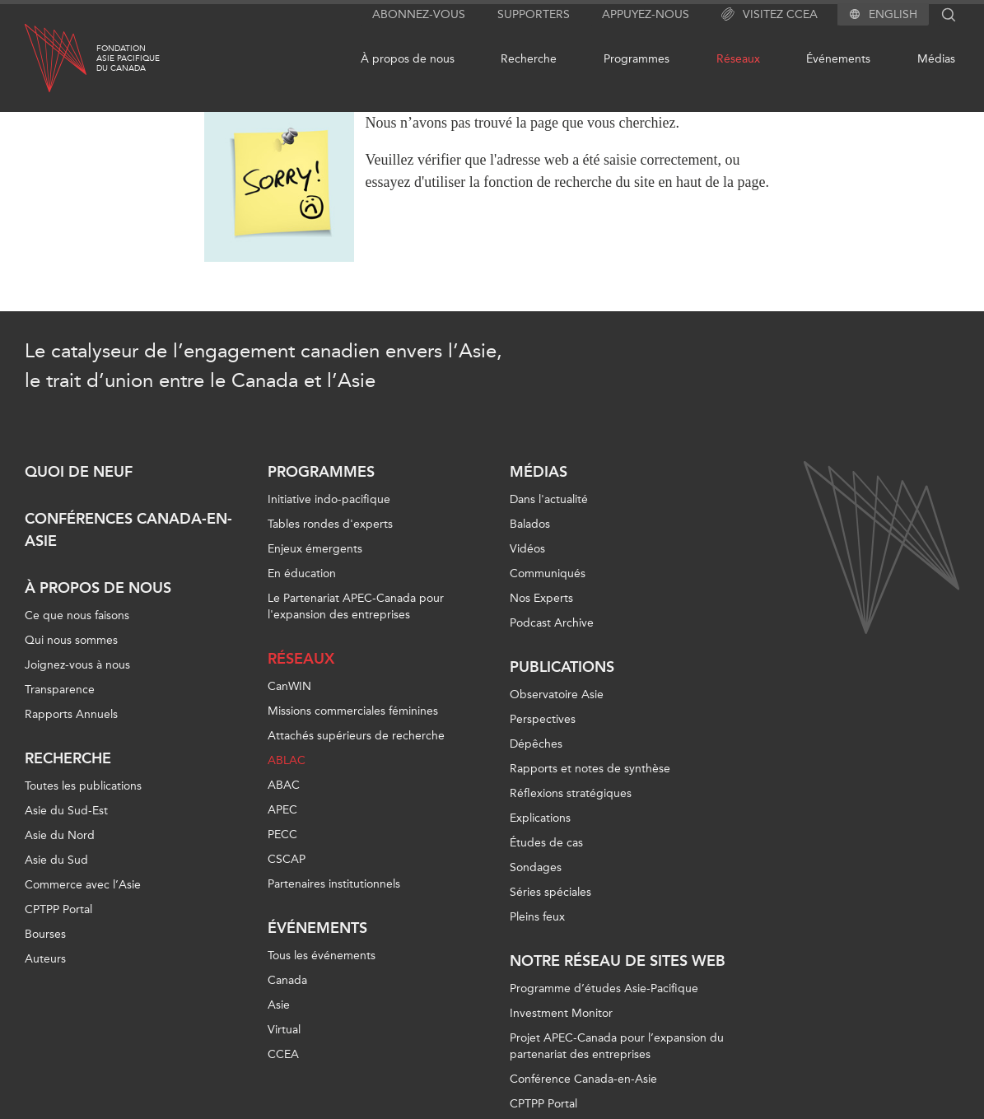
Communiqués (547, 573)
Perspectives (543, 719)
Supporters (533, 14)
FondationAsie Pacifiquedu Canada (128, 58)
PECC (282, 835)
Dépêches (536, 744)
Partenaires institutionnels (334, 884)
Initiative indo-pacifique (329, 499)
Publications (562, 667)
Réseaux (738, 59)
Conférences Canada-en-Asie (128, 530)
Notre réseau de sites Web (617, 961)
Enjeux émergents (315, 549)
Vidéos (527, 549)
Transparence (60, 690)
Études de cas (546, 843)
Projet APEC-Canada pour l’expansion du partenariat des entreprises (617, 1046)
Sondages (536, 867)
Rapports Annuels (71, 714)
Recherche (529, 59)
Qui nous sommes (71, 640)
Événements (838, 59)
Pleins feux (537, 917)
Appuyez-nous (645, 14)
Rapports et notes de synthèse (590, 769)
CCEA (283, 1054)
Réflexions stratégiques (571, 793)
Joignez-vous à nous (77, 665)
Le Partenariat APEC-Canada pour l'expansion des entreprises (356, 606)
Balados (530, 524)
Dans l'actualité (549, 499)
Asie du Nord (60, 835)
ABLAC (286, 760)
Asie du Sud (56, 860)
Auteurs (45, 959)
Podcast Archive (552, 623)
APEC (282, 810)
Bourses (45, 934)
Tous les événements (321, 956)
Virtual (284, 1030)
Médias (936, 59)
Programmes (636, 59)
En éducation (302, 573)
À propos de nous (408, 59)
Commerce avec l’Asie (83, 885)
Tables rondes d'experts (330, 524)
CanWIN (289, 686)
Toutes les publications (83, 786)
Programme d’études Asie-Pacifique (604, 988)
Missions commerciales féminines (353, 711)
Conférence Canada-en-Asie (583, 1079)
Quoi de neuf (79, 472)
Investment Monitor (561, 1013)
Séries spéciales (550, 892)
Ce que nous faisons (77, 615)
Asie (279, 1005)
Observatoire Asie (557, 695)
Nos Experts (541, 598)
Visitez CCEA (769, 14)
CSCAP (286, 859)
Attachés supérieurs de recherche (356, 736)
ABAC (284, 785)
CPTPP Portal (58, 909)
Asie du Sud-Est (66, 811)
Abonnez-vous (418, 14)
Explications (540, 818)
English (893, 15)
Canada (287, 980)
